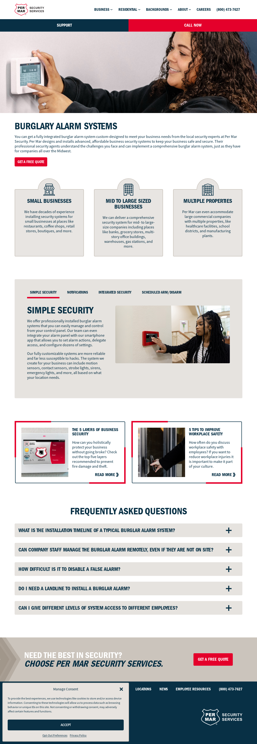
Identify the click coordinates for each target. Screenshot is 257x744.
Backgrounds (157, 9)
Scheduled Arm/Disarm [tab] (161, 292)
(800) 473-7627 (228, 9)
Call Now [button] (193, 25)
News (163, 689)
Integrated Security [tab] (115, 292)
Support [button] (64, 25)
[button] (121, 689)
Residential (127, 9)
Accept (66, 725)
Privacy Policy (78, 735)
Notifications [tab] (77, 292)
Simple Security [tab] (43, 292)
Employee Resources (193, 689)
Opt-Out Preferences (54, 735)
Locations (143, 689)
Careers (204, 9)
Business (101, 9)
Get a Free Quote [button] (31, 162)
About (183, 9)
